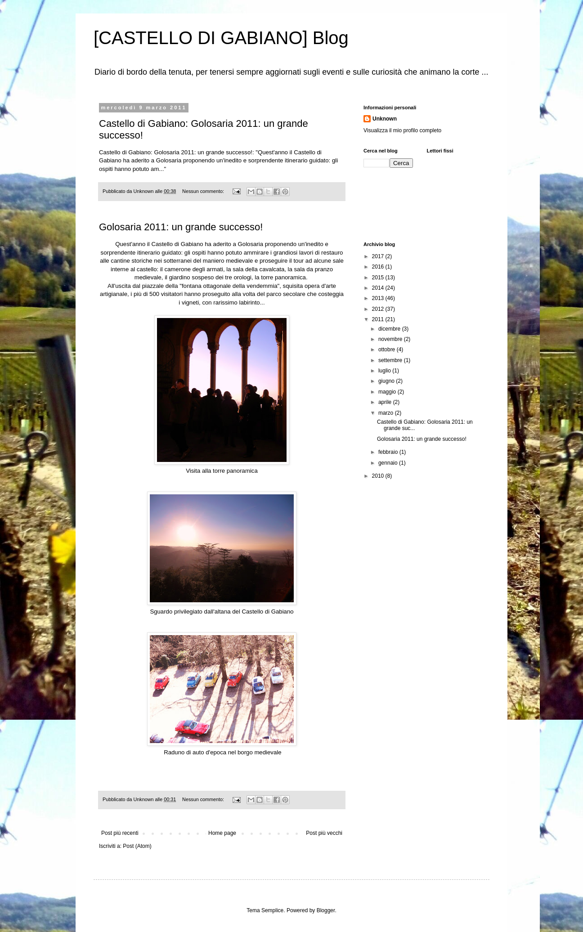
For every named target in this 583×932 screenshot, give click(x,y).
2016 (379, 267)
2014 (379, 288)
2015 (379, 277)
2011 (379, 319)
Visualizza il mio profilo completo (402, 130)
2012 (379, 309)
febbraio (388, 452)
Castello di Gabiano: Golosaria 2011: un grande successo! (175, 152)
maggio (388, 392)
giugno (387, 381)
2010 (379, 476)
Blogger (326, 910)
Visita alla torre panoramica (222, 470)
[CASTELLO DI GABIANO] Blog (221, 38)
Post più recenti (120, 833)
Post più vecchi (324, 833)
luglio (385, 370)
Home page (222, 833)
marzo (386, 413)
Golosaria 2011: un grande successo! (181, 227)
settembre (391, 360)
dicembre (390, 329)
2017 (379, 256)
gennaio (388, 463)
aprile (385, 402)
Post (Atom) (137, 846)
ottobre (387, 349)
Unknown (384, 119)
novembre (391, 339)
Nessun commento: (203, 191)
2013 (379, 298)
